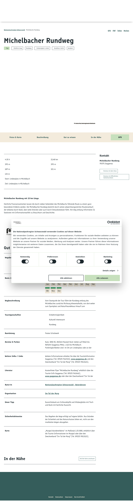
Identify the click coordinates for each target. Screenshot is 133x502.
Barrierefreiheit (79, 498)
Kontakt (50, 498)
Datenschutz (59, 498)
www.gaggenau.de (79, 359)
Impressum (68, 498)
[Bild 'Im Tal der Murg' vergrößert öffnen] (10, 232)
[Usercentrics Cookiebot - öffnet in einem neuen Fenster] (109, 223)
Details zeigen (109, 271)
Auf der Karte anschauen (87, 460)
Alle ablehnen (66, 278)
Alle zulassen (102, 278)
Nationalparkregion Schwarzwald (14, 30)
